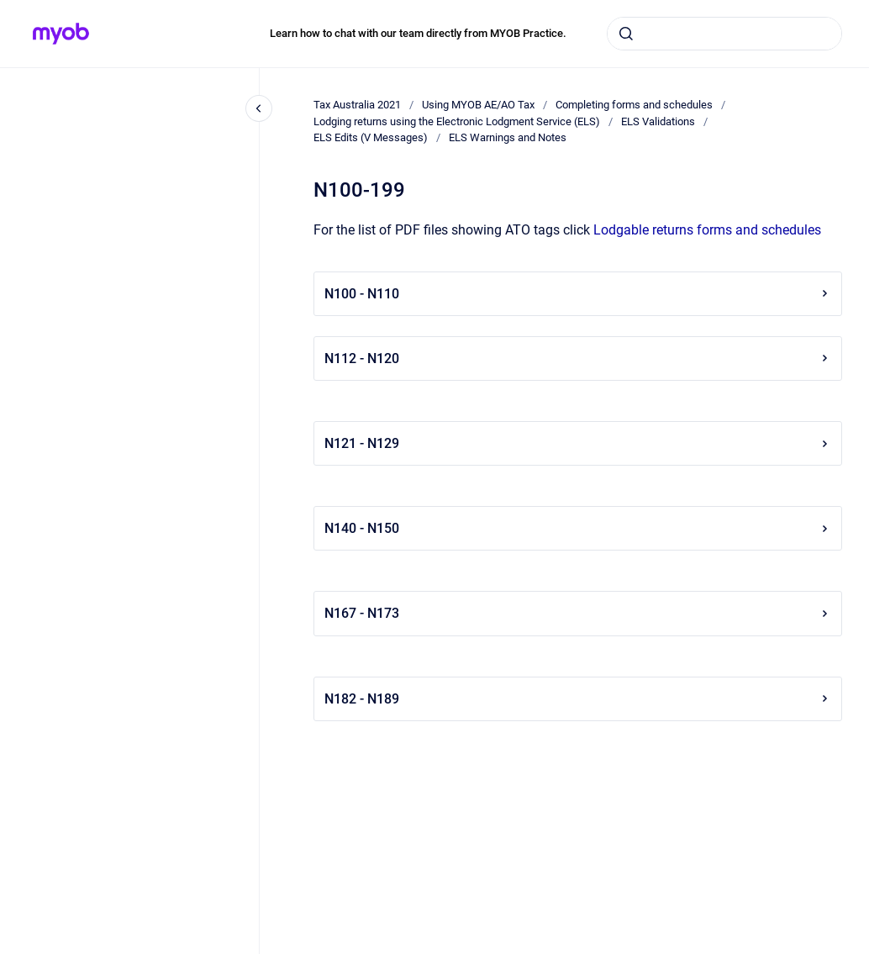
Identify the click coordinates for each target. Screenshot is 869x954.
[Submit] (626, 33)
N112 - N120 (577, 358)
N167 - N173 (577, 613)
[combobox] (724, 34)
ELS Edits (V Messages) (370, 137)
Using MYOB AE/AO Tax (478, 104)
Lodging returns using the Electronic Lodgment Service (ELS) (456, 121)
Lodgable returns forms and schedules (707, 230)
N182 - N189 (577, 699)
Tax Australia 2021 (357, 104)
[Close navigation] (258, 108)
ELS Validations (658, 121)
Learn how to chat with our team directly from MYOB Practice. (418, 33)
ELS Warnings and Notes (507, 137)
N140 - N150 (577, 528)
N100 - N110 (577, 294)
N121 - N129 (577, 443)
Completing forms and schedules (634, 104)
